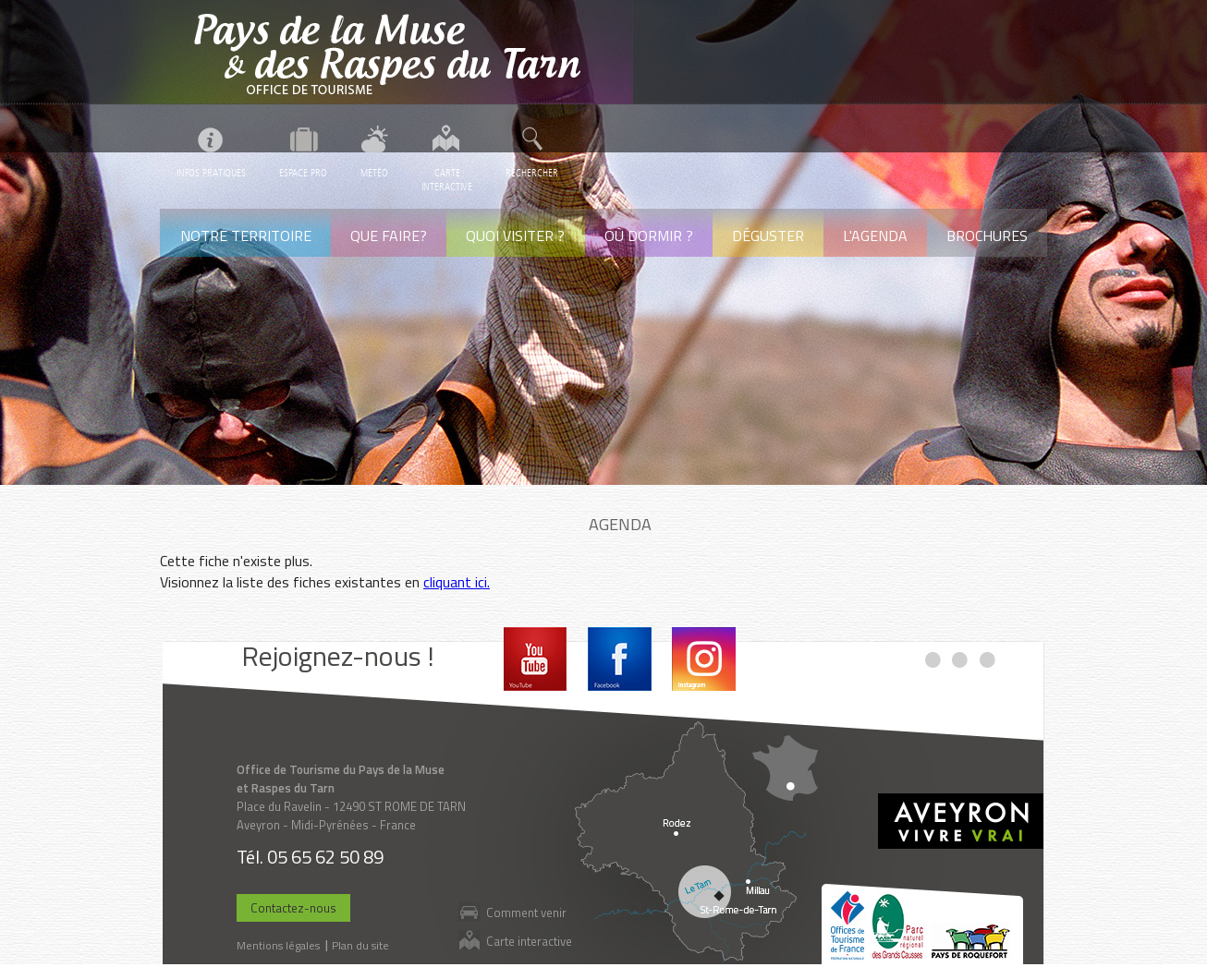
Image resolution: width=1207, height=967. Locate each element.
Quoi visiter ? (515, 235)
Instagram (704, 659)
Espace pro (303, 173)
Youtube (535, 659)
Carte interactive (529, 940)
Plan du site (360, 945)
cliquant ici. (456, 582)
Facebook (620, 659)
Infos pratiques (211, 173)
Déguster (768, 235)
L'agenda (875, 235)
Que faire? (388, 235)
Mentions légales (278, 945)
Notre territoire (245, 235)
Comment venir (526, 912)
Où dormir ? (648, 235)
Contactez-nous (293, 908)
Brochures (987, 235)
